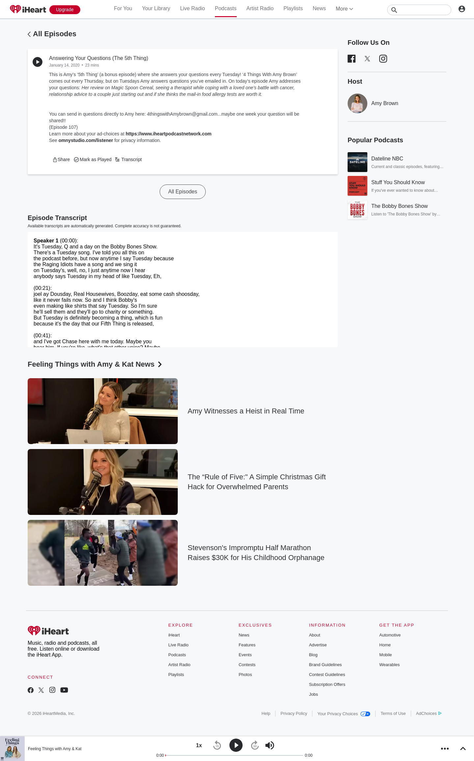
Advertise (318, 644)
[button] (61, 159)
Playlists (293, 8)
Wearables (389, 664)
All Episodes (54, 34)
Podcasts (226, 8)
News (319, 8)
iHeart (174, 635)
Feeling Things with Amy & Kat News (95, 364)
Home (385, 644)
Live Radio (192, 8)
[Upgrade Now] (64, 9)
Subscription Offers (327, 684)
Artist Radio (260, 8)
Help (266, 713)
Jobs (313, 694)
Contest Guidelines (327, 674)
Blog (313, 654)
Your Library (156, 8)
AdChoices (428, 713)
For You (123, 8)
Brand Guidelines (325, 664)
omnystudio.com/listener (86, 140)
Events (245, 654)
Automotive (390, 635)
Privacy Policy (293, 713)
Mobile (385, 654)
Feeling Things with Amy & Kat (55, 749)
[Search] (419, 10)
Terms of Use (393, 713)
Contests (247, 664)
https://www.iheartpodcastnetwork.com (169, 133)
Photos (245, 674)
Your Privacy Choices (343, 713)
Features (247, 644)
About (314, 635)
